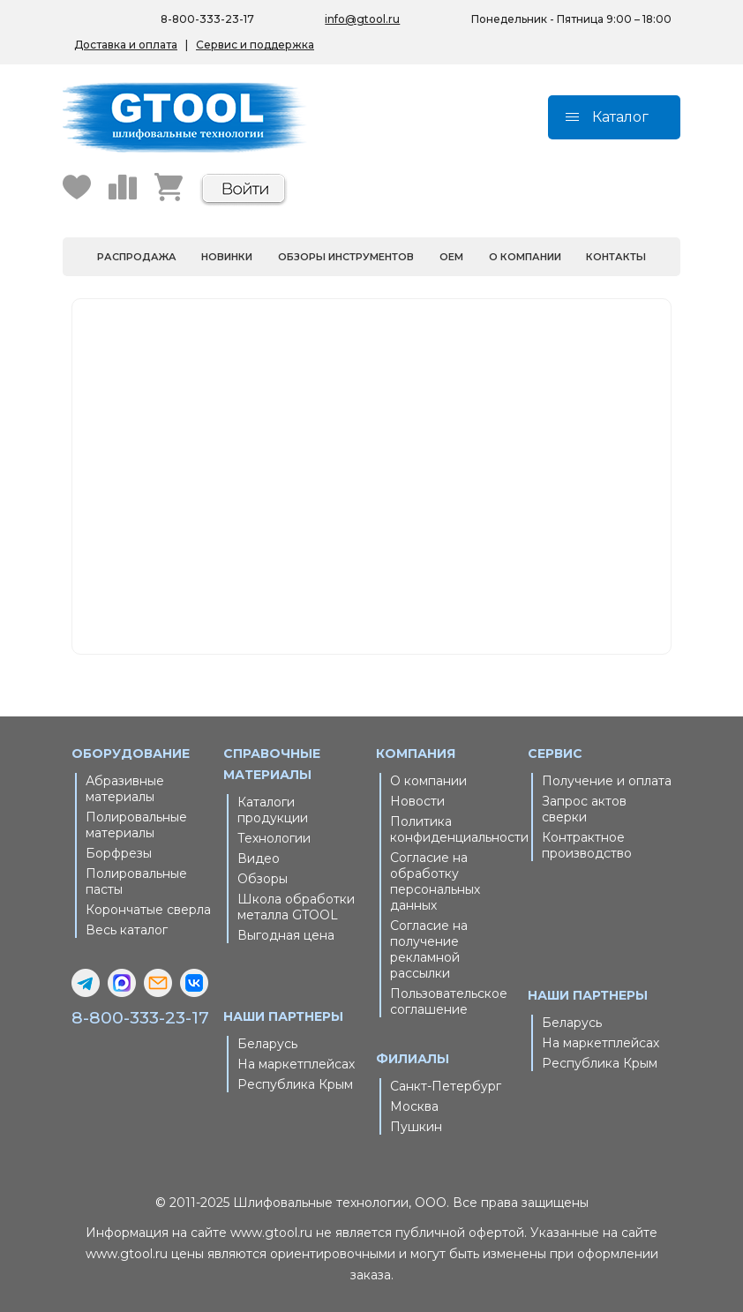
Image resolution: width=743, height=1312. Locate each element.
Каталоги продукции (272, 810)
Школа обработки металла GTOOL (296, 907)
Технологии (274, 838)
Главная (357, 446)
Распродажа (136, 257)
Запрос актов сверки (584, 809)
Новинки (226, 257)
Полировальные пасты (136, 881)
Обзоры (262, 879)
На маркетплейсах (296, 1064)
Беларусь (267, 1044)
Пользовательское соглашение (448, 1001)
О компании (525, 257)
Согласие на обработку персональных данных (435, 881)
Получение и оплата (607, 781)
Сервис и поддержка (255, 44)
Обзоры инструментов (346, 257)
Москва (414, 1106)
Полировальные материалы (136, 825)
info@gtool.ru (362, 19)
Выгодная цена (285, 935)
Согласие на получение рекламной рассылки (429, 949)
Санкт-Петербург (445, 1086)
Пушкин (416, 1127)
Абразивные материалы (125, 789)
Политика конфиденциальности (455, 829)
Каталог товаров (381, 467)
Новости (417, 801)
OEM (451, 257)
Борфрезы (119, 853)
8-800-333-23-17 (140, 1018)
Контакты (616, 257)
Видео (258, 858)
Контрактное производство (587, 845)
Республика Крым (295, 1084)
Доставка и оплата (125, 44)
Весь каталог (127, 930)
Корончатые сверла (148, 910)
